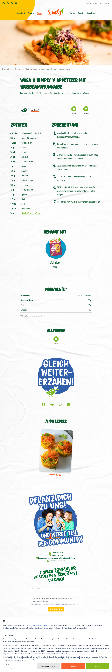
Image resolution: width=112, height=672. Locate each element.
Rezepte (39, 13)
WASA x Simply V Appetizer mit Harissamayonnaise (47, 69)
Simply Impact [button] (91, 13)
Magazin (80, 13)
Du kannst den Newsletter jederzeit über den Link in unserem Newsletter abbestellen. (55, 604)
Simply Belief (21, 13)
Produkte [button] (31, 13)
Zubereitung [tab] (64, 124)
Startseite (6, 69)
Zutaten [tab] (18, 124)
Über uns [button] (72, 13)
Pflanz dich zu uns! (91, 3)
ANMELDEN (56, 609)
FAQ (101, 3)
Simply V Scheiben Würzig (30, 213)
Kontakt (107, 3)
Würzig (55, 252)
